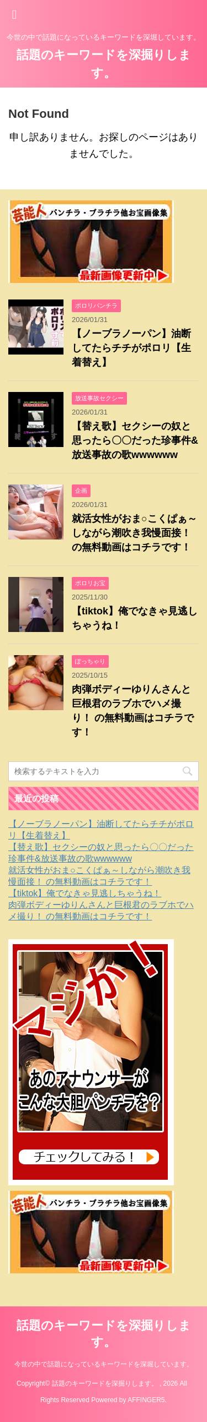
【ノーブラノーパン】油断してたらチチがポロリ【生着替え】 (131, 348)
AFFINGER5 (146, 1400)
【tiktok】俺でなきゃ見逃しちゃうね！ (84, 893)
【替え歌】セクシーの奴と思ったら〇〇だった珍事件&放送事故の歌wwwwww (135, 440)
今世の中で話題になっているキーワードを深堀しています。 (103, 1364)
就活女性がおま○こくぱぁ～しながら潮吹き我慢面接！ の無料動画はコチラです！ (134, 533)
